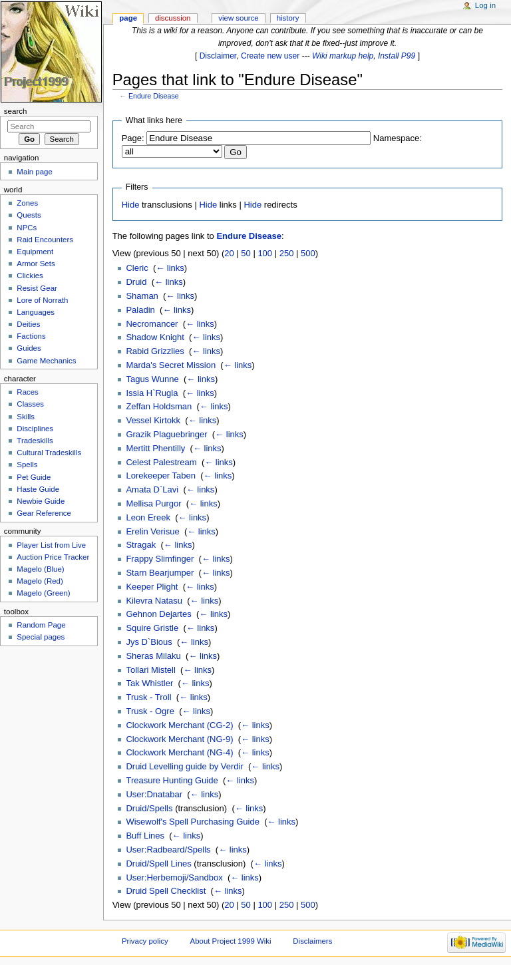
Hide (131, 205)
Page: (133, 138)
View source (238, 18)
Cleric (137, 268)
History (288, 18)
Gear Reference (44, 513)
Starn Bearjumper (160, 573)
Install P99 (396, 56)
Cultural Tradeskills (49, 453)
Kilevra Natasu (154, 601)
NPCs (27, 228)
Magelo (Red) (40, 581)
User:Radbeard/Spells (168, 850)
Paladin (140, 310)
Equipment (35, 252)
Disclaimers (312, 941)
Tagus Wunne (152, 379)
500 (308, 253)
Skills (26, 417)
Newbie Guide (41, 501)
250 (286, 253)
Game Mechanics (46, 361)
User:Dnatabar (154, 794)
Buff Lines (145, 836)
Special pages (41, 637)
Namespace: (397, 138)
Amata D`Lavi (152, 489)
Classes (30, 404)
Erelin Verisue (152, 531)
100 (264, 253)
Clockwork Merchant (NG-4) (179, 752)
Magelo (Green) (43, 593)
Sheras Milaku (153, 656)
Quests (29, 215)
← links (170, 268)
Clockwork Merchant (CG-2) (179, 725)
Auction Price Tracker (53, 557)
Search (15, 111)
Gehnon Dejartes (158, 614)
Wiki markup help (342, 56)
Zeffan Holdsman (159, 406)
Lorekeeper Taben (161, 476)
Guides (29, 348)
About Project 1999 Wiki (230, 941)
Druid (136, 282)
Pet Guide (34, 477)
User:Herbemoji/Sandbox (174, 877)
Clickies (30, 276)
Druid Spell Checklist (166, 891)
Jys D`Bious (149, 642)
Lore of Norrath (42, 300)
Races (27, 392)
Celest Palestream (161, 462)
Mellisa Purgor (153, 503)
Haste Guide (38, 489)
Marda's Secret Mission (171, 365)
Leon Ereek (148, 517)
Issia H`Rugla (152, 393)
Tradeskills (35, 441)
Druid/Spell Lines (158, 863)
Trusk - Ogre (150, 711)
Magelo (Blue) (40, 569)
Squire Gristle (152, 628)
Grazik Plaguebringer (166, 434)
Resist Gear (37, 288)
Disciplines (35, 429)
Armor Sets (36, 264)
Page (128, 18)
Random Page (41, 625)
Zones (27, 203)
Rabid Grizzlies (155, 351)
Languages (36, 312)
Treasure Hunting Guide (172, 780)
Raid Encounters (45, 240)
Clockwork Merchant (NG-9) (179, 739)
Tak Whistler (149, 683)
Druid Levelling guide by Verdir (184, 766)
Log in (485, 5)
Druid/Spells (149, 808)
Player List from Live (51, 545)
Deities (28, 324)
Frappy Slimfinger (160, 559)
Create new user (270, 56)
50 (245, 253)
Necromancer (152, 324)
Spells (27, 465)
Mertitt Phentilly (155, 448)
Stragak (141, 545)
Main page (35, 172)
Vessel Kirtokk (153, 420)
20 (229, 253)
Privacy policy (145, 941)
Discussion (172, 18)
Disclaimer (218, 56)
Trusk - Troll (148, 697)
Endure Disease (153, 96)
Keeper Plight (152, 587)
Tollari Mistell (150, 670)
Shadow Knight (155, 337)
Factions (31, 336)
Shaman (142, 296)
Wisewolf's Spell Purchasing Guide (192, 822)
